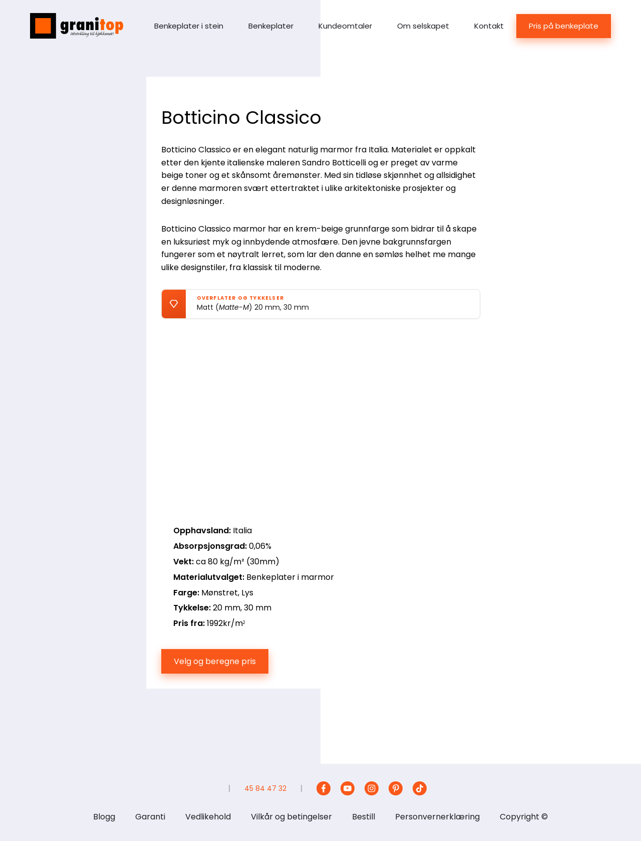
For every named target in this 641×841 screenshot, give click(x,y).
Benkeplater (270, 26)
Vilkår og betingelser (291, 816)
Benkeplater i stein (188, 26)
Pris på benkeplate (563, 26)
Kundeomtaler (345, 26)
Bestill (363, 816)
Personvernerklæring (437, 816)
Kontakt (489, 26)
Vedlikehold (208, 816)
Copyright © (524, 816)
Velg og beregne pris (215, 661)
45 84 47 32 (265, 788)
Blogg (104, 816)
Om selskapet (423, 26)
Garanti (150, 816)
